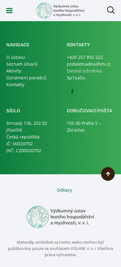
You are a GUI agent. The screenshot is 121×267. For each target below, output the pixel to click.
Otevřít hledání (111, 10)
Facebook (77, 93)
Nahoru (108, 174)
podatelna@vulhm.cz (89, 64)
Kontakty (15, 84)
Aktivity (13, 71)
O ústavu (15, 57)
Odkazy (64, 190)
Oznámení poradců (26, 78)
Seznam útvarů (22, 64)
